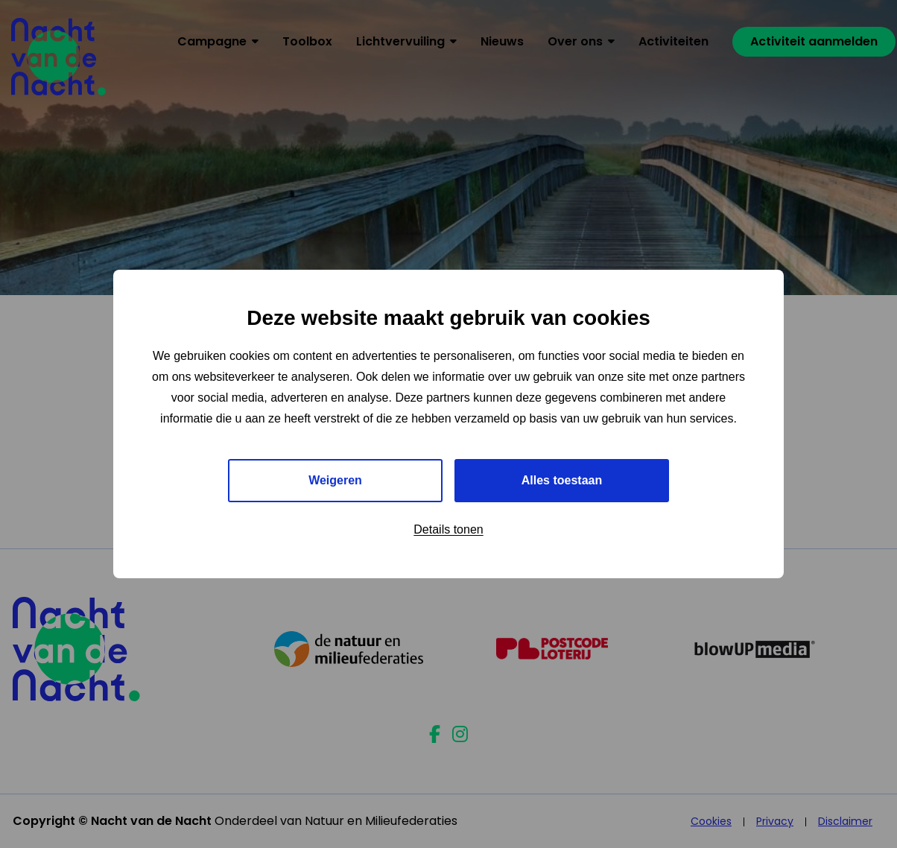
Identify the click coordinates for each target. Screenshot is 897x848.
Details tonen (448, 529)
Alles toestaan (562, 480)
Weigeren (335, 480)
